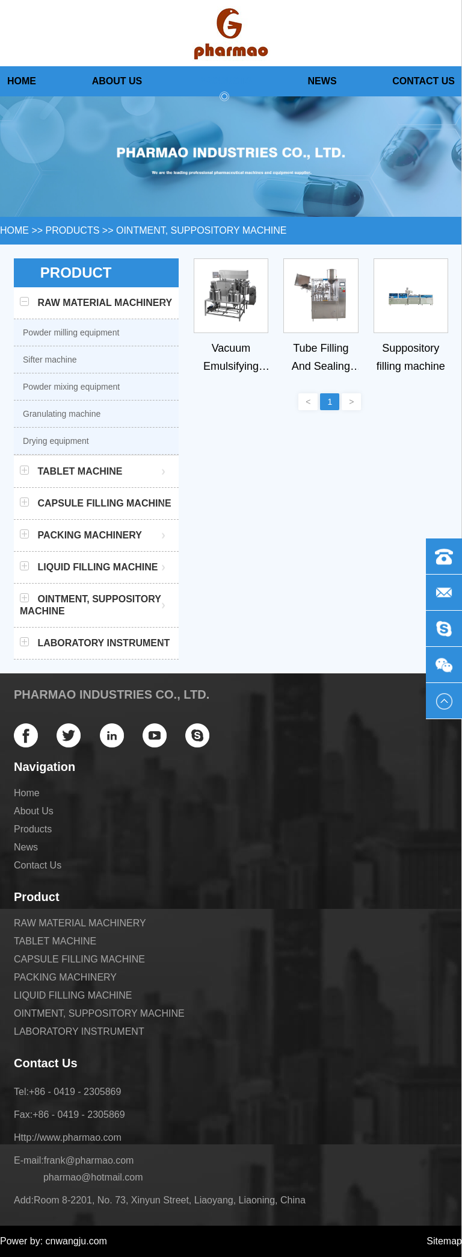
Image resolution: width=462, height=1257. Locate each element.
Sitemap (444, 1241)
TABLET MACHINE (55, 941)
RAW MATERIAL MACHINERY (80, 923)
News (322, 81)
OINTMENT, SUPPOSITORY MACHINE (201, 230)
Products (225, 86)
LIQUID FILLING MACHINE (73, 995)
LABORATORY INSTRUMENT (79, 1031)
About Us (117, 81)
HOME (14, 230)
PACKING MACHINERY (65, 977)
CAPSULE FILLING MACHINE (79, 959)
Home (21, 81)
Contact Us (423, 81)
